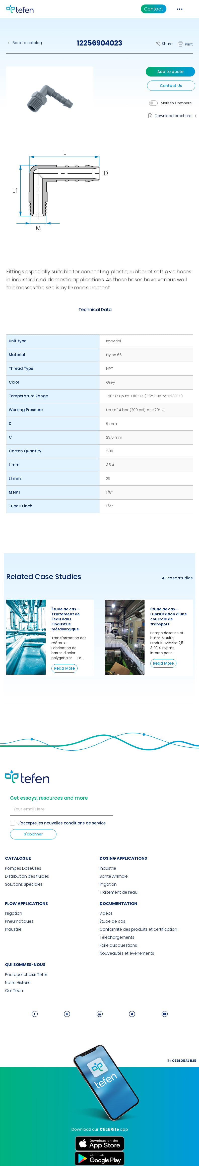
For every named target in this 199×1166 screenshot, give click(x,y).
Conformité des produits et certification (138, 929)
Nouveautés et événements (127, 953)
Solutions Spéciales (24, 884)
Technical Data (95, 310)
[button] (46, 103)
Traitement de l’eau (119, 892)
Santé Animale (114, 876)
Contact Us (171, 85)
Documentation (118, 903)
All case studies (177, 578)
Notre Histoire (18, 982)
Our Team (14, 990)
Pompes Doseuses (23, 868)
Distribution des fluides (27, 876)
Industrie (108, 868)
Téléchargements (117, 937)
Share (167, 43)
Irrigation (108, 884)
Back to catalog (27, 42)
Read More (64, 668)
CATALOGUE (18, 858)
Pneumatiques (19, 921)
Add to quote (170, 71)
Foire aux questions (118, 945)
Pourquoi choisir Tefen (26, 974)
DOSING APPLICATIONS (123, 858)
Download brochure (173, 115)
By (181, 1060)
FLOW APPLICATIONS (26, 903)
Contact (153, 9)
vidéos (106, 913)
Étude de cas (112, 921)
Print (189, 44)
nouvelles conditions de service (75, 823)
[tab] (95, 309)
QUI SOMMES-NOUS (25, 964)
